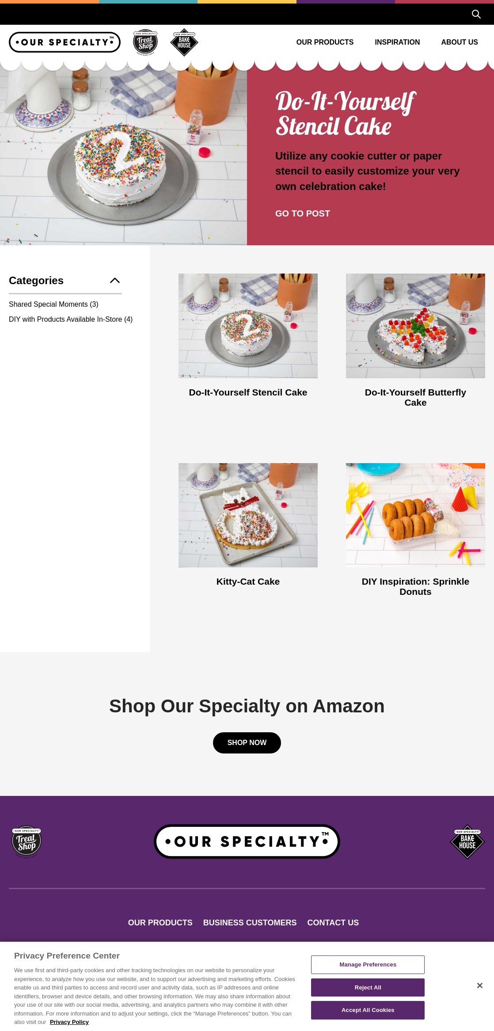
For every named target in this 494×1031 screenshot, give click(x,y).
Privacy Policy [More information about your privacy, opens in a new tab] (69, 1022)
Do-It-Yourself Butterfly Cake (415, 397)
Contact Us (333, 922)
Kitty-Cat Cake (248, 581)
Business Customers (250, 922)
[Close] (480, 985)
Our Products (325, 42)
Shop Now (247, 742)
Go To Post (302, 213)
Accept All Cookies (368, 1010)
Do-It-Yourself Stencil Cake (248, 392)
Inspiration (397, 42)
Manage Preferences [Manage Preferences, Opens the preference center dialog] (368, 964)
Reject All (368, 987)
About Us (459, 42)
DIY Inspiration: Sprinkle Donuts (416, 586)
